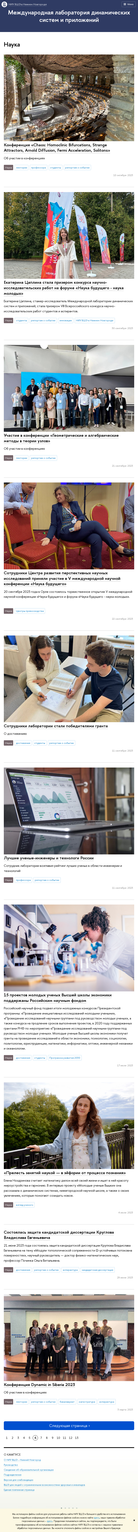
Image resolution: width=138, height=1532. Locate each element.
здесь (96, 1517)
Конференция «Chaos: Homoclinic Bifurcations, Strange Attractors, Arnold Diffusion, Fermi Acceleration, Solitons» (57, 147)
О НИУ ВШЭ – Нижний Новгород (22, 1459)
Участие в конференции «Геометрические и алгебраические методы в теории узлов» (61, 438)
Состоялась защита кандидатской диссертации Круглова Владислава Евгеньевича (59, 1234)
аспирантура (70, 1270)
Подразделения (12, 1474)
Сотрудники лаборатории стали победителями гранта (56, 726)
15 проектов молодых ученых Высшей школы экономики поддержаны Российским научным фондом (58, 997)
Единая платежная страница (19, 1489)
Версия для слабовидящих (18, 1479)
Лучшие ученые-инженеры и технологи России (49, 858)
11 (64, 1438)
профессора (38, 167)
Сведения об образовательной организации (29, 1469)
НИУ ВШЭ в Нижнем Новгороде (28, 4)
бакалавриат (67, 1401)
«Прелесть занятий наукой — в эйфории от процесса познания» (65, 1172)
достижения (23, 743)
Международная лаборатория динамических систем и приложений (69, 16)
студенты (55, 167)
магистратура (87, 1401)
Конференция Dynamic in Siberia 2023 (39, 1384)
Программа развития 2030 (64, 1057)
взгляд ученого (24, 1205)
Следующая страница (69, 1425)
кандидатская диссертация (97, 1270)
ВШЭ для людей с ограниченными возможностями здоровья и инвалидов (44, 1484)
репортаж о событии (77, 167)
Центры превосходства (30, 611)
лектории (21, 167)
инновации (66, 320)
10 (58, 1438)
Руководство (11, 1464)
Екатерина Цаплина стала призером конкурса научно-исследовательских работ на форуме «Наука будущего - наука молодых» (64, 287)
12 (70, 1438)
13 (76, 1438)
